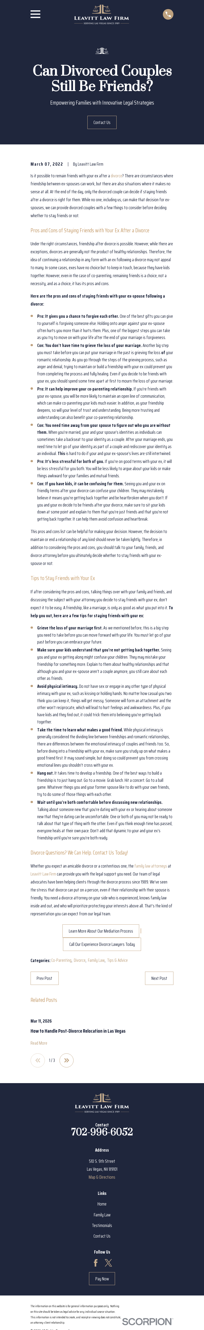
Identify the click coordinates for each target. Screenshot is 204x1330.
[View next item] (67, 1060)
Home (102, 1203)
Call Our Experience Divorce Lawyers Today (102, 944)
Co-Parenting (61, 960)
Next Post (159, 978)
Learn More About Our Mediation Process (101, 931)
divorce (116, 175)
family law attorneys (150, 866)
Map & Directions (102, 1177)
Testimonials (102, 1225)
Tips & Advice (117, 960)
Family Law (96, 960)
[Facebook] (95, 1263)
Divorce (80, 960)
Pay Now (102, 1278)
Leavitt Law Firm (43, 873)
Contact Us (102, 122)
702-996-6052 (102, 1133)
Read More (39, 1043)
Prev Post (44, 978)
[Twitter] (108, 1263)
